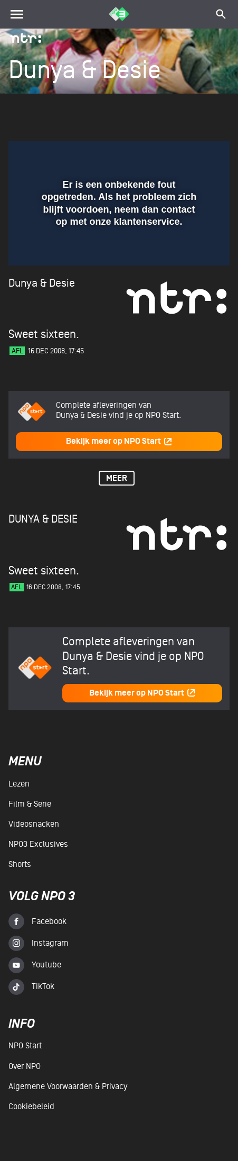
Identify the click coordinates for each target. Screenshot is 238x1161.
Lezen (19, 784)
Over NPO (24, 1066)
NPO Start (25, 1045)
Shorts (19, 864)
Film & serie (29, 804)
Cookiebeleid (31, 1106)
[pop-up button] (173, 155)
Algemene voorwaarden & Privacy (67, 1086)
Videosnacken (33, 824)
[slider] (118, 253)
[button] (194, 155)
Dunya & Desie (41, 283)
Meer (116, 478)
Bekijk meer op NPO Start (119, 441)
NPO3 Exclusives (38, 844)
